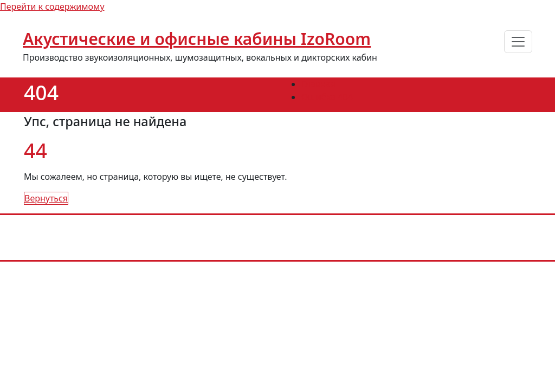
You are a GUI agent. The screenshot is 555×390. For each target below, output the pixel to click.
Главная (318, 84)
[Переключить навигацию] (518, 41)
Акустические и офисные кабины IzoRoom (197, 39)
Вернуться (46, 198)
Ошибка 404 (327, 97)
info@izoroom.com (325, 229)
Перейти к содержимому (52, 6)
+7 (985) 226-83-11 (233, 229)
